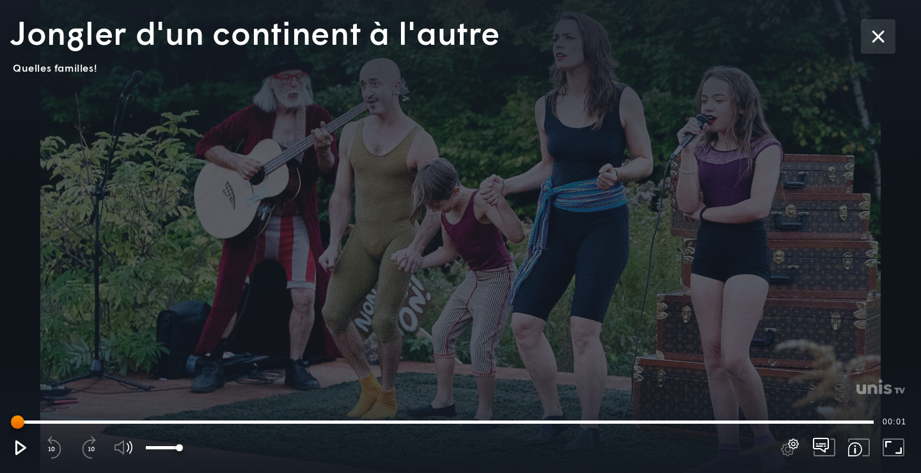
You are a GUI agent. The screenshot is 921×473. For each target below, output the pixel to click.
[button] (20, 447)
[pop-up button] (790, 447)
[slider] (444, 422)
